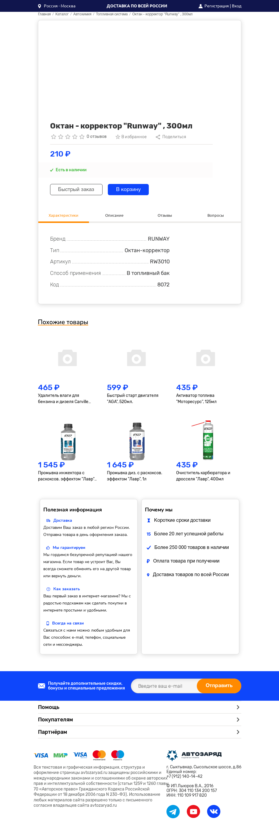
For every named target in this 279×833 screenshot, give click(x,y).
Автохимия (82, 14)
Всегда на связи (68, 624)
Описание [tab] (114, 215)
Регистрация (216, 6)
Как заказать (66, 590)
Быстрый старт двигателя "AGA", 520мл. (133, 399)
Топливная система (112, 14)
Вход (236, 6)
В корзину (133, 189)
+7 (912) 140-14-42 (184, 777)
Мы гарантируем (69, 548)
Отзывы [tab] (165, 215)
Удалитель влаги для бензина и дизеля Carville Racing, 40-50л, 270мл (63, 399)
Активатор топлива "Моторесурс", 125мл (196, 399)
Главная (44, 14)
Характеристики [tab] (63, 215)
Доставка (62, 521)
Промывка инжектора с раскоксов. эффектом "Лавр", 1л (66, 477)
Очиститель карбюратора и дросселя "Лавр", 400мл (203, 476)
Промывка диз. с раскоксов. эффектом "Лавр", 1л (134, 476)
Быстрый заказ (78, 189)
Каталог (62, 14)
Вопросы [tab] (215, 215)
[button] (56, 6)
